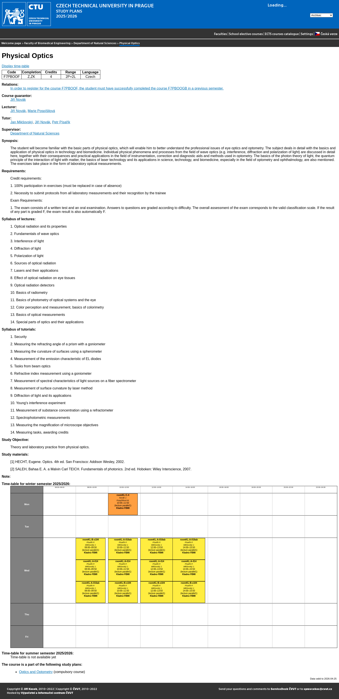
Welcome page (11, 43)
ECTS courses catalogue (282, 34)
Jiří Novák (18, 99)
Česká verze (326, 34)
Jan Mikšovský (21, 122)
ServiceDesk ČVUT (283, 688)
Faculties (220, 34)
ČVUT (76, 688)
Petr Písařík (61, 122)
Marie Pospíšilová (41, 111)
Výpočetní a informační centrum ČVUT (47, 692)
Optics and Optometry (36, 672)
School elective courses (246, 34)
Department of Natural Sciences (95, 43)
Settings (307, 34)
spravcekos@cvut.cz (318, 688)
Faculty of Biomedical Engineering (47, 43)
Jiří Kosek (30, 688)
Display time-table (15, 66)
